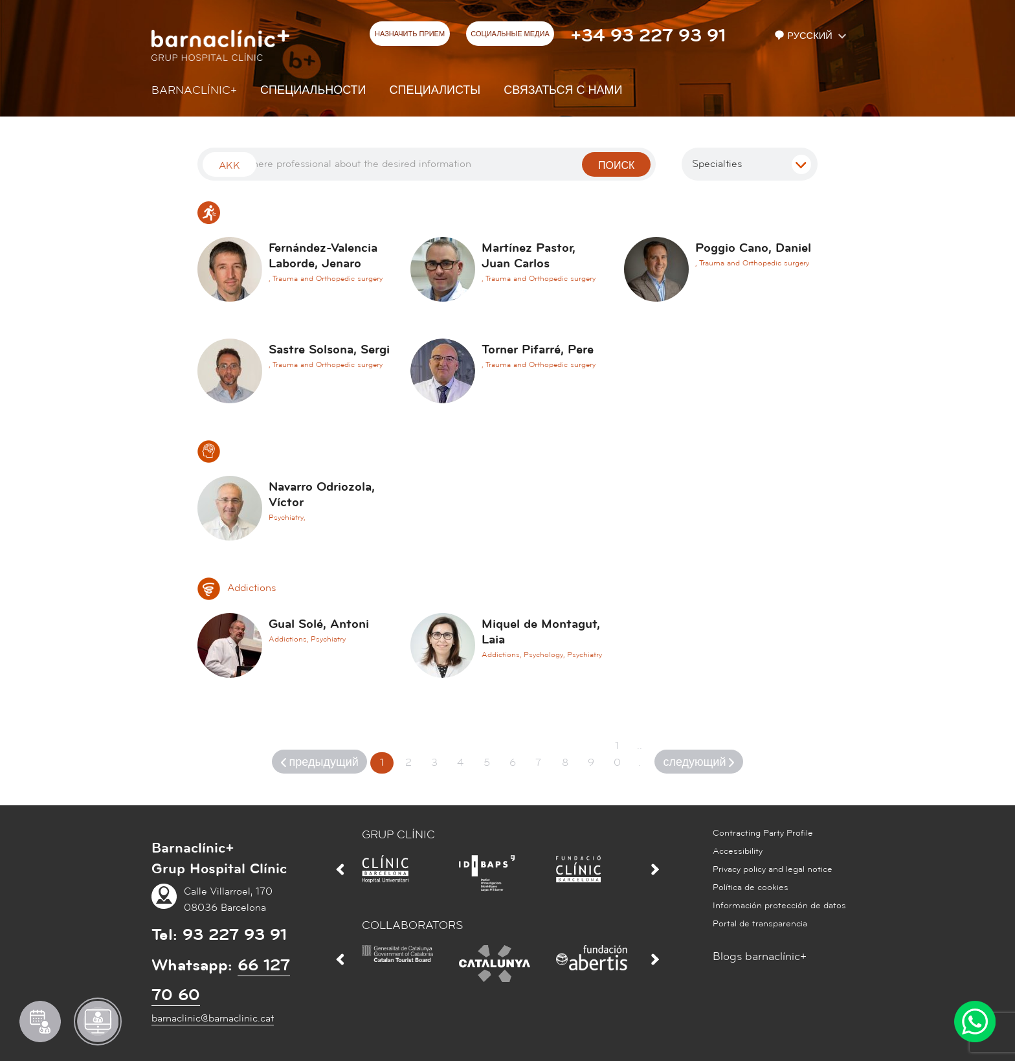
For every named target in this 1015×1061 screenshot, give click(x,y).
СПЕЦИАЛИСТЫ (435, 90)
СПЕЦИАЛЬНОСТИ (313, 90)
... (639, 754)
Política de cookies (750, 887)
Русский (804, 36)
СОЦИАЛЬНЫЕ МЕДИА (510, 34)
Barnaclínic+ (194, 90)
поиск (616, 165)
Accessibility (738, 851)
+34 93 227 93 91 (648, 35)
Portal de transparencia (760, 924)
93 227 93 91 (235, 934)
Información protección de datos (779, 905)
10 (617, 754)
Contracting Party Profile (763, 833)
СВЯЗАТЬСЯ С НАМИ (563, 90)
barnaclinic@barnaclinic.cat (212, 1018)
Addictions (236, 587)
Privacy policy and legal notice (772, 869)
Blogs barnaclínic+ (760, 956)
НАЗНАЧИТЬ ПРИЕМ (410, 34)
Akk (229, 165)
